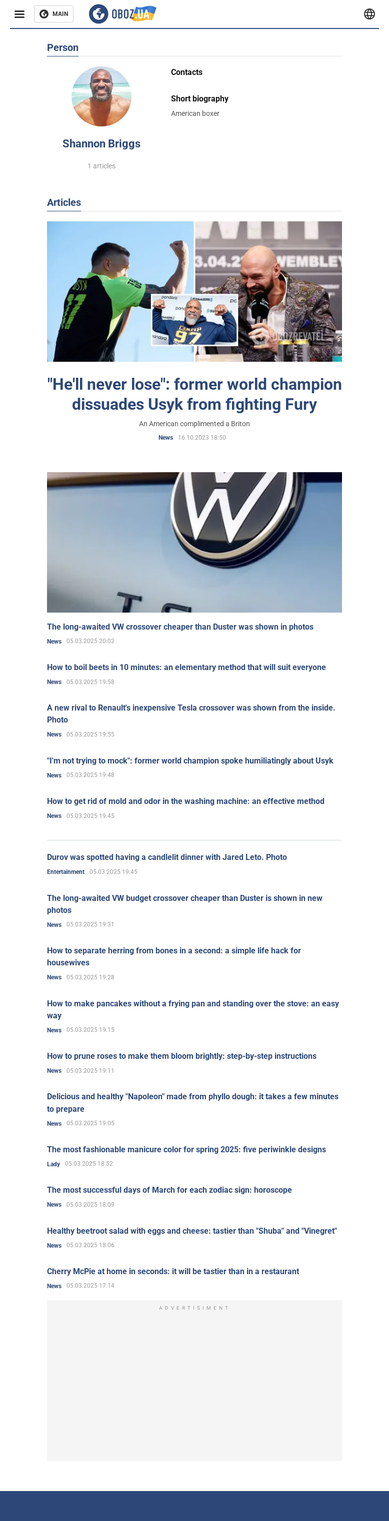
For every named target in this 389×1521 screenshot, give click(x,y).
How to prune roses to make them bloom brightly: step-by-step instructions (181, 1056)
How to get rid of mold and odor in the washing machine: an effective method (185, 801)
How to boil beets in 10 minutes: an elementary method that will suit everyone (186, 667)
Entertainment (65, 871)
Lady (53, 1164)
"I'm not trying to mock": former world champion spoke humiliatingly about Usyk (190, 760)
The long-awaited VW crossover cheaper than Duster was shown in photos (180, 627)
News (165, 437)
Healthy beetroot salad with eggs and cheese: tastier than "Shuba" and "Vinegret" (192, 1231)
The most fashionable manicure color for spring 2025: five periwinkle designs (186, 1149)
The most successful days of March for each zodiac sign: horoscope (169, 1190)
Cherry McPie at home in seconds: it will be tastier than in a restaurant (173, 1271)
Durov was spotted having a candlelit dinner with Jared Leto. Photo (167, 857)
